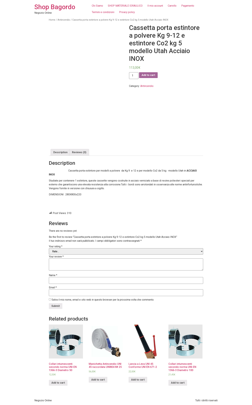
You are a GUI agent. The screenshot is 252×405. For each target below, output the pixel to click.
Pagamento (187, 5)
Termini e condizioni (103, 12)
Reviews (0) (79, 152)
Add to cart (148, 75)
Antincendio (64, 19)
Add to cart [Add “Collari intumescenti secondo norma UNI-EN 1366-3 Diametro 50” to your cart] (58, 382)
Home (52, 19)
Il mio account (155, 5)
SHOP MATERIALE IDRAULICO (125, 5)
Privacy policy (127, 12)
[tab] (60, 152)
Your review (56, 256)
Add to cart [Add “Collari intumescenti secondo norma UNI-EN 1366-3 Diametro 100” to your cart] (177, 382)
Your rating (55, 246)
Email (53, 287)
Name (53, 275)
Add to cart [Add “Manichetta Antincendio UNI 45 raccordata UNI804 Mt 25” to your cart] (98, 379)
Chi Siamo (97, 5)
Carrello (172, 5)
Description (60, 152)
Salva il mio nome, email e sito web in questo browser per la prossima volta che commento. (103, 299)
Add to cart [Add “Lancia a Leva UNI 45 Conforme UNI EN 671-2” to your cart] (138, 379)
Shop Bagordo (54, 7)
